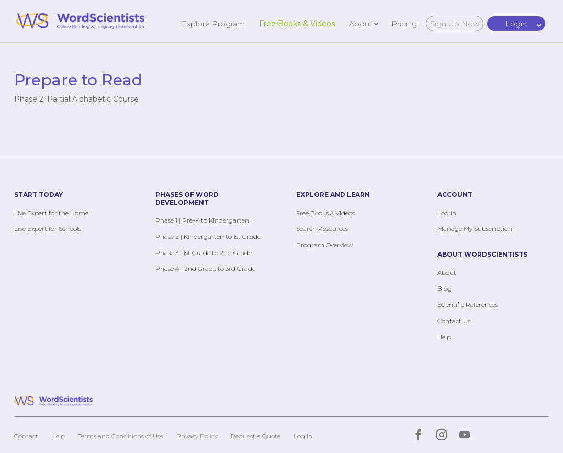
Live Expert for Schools (47, 229)
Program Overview (324, 245)
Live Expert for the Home (51, 213)
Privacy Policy (197, 436)
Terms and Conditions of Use (120, 436)
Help (444, 337)
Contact (26, 436)
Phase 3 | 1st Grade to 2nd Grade (203, 253)
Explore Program (213, 23)
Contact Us (453, 321)
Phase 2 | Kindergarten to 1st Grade (208, 236)
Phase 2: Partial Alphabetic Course (76, 99)
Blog (444, 288)
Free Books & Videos (297, 23)
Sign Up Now (454, 23)
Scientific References (467, 304)
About (360, 23)
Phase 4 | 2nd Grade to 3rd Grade (205, 268)
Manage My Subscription (474, 229)
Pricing (404, 23)
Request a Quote (255, 436)
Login (516, 23)
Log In (446, 213)
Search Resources (322, 229)
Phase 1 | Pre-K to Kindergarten (202, 220)
